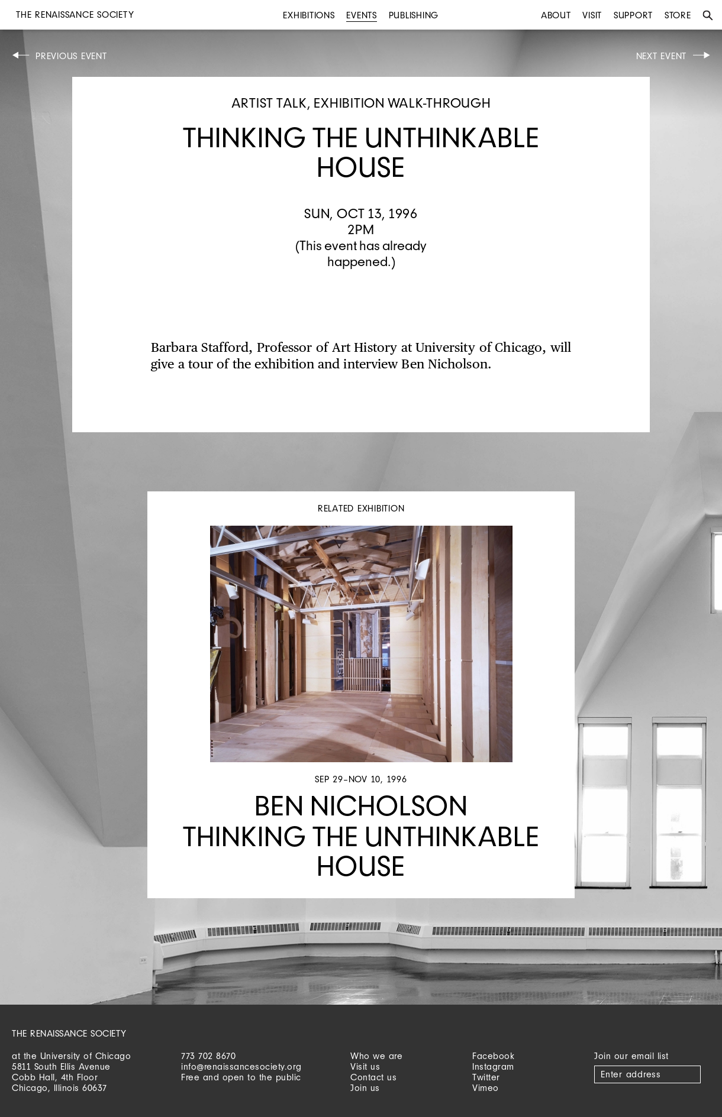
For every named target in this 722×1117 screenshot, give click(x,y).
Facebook (493, 1055)
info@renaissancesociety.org (241, 1066)
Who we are (376, 1055)
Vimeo (485, 1087)
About (556, 15)
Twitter (486, 1077)
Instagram (493, 1066)
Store (678, 15)
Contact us (373, 1077)
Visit (592, 15)
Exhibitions (308, 15)
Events (361, 15)
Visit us (365, 1066)
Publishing (414, 15)
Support (633, 15)
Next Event (661, 55)
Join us (365, 1087)
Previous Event (71, 55)
